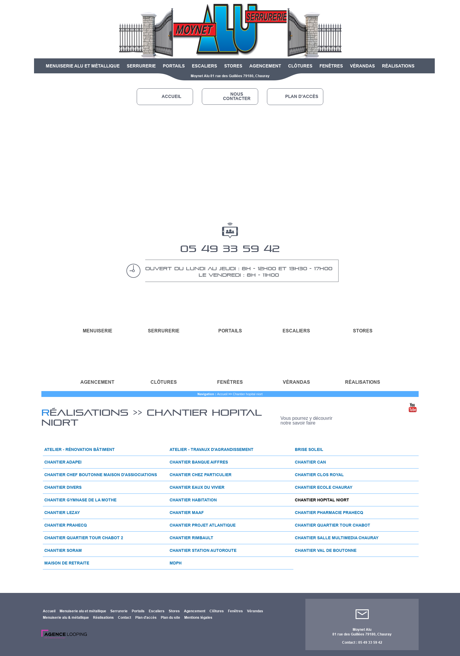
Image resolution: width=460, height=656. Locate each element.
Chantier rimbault (191, 537)
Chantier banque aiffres (199, 462)
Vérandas (362, 66)
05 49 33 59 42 (230, 246)
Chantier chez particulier (200, 474)
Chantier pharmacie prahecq (329, 512)
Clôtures (300, 66)
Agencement (265, 66)
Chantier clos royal (319, 474)
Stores (233, 66)
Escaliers (204, 66)
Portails (174, 66)
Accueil (171, 96)
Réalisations (398, 66)
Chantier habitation (193, 500)
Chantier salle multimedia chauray (336, 537)
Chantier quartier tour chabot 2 (83, 537)
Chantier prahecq (65, 525)
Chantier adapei (63, 462)
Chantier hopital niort (248, 394)
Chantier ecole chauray (323, 487)
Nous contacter (237, 96)
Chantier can (310, 462)
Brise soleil (309, 449)
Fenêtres (331, 66)
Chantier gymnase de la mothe (80, 500)
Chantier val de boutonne (325, 550)
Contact (124, 617)
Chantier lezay (62, 512)
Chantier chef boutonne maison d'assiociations (100, 474)
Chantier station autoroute (203, 550)
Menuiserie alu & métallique (66, 617)
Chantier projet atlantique (203, 525)
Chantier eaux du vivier (197, 487)
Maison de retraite (66, 563)
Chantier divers (63, 487)
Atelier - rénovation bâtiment (79, 449)
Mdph (176, 563)
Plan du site (170, 617)
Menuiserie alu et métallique (83, 66)
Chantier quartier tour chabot (332, 525)
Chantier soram (63, 550)
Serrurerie (141, 66)
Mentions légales (198, 617)
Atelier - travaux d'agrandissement (211, 449)
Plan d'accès (301, 96)
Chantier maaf (187, 512)
